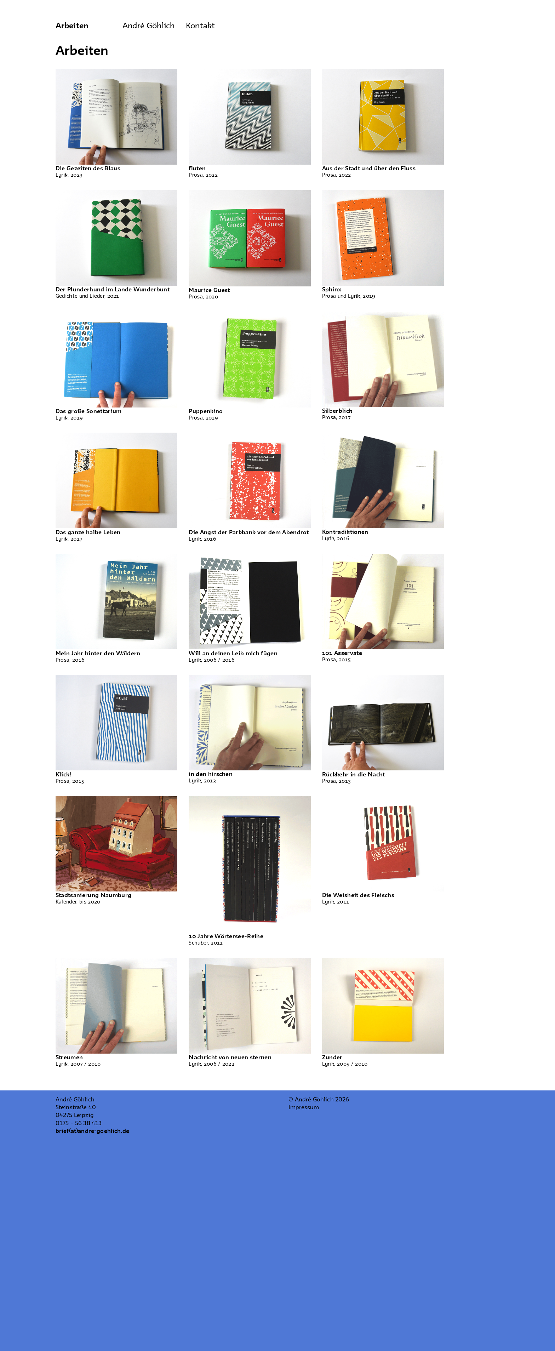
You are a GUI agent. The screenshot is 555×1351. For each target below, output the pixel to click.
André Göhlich (148, 26)
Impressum (303, 1107)
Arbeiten (72, 26)
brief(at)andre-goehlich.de (92, 1131)
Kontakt (200, 26)
